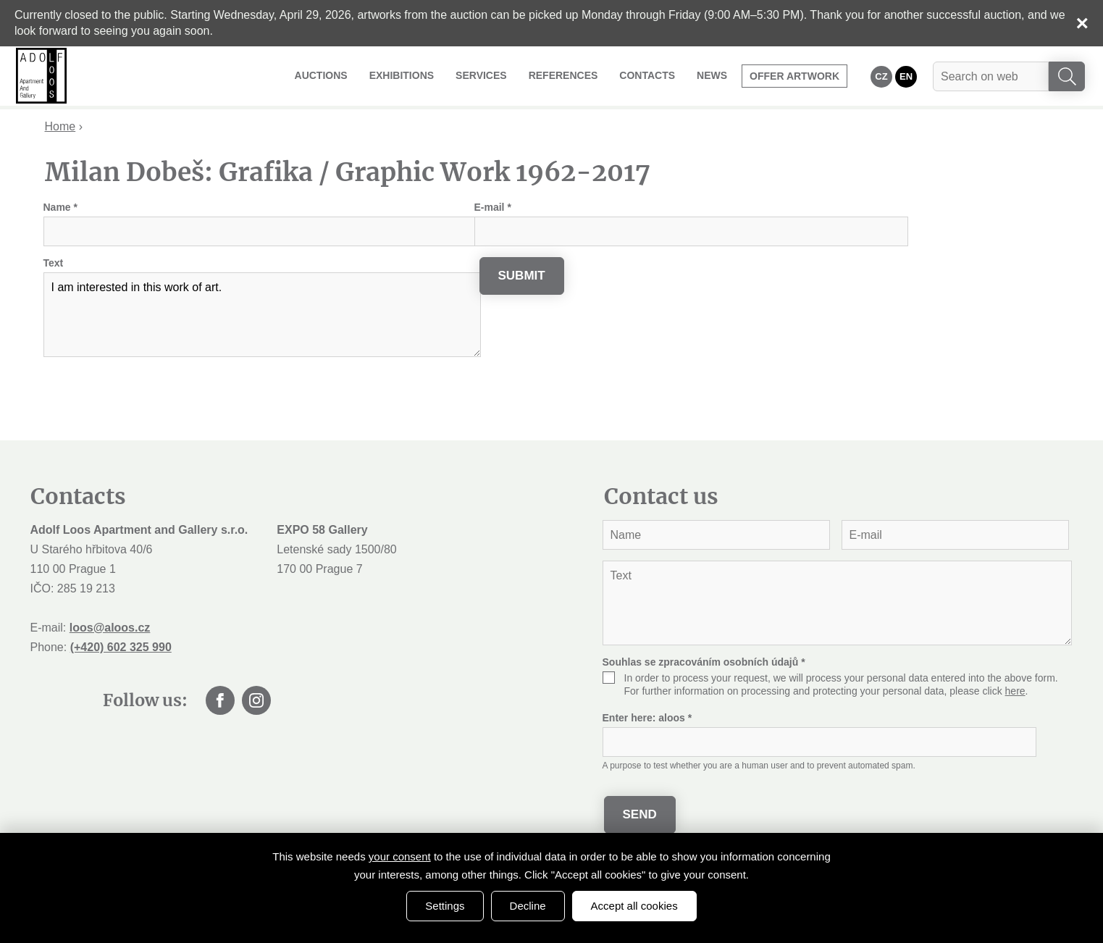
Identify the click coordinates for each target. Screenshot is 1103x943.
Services (481, 75)
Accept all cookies (634, 906)
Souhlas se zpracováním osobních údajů (704, 662)
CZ (881, 76)
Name (60, 207)
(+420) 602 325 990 (121, 647)
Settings (444, 906)
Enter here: (647, 718)
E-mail (492, 207)
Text (53, 263)
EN (906, 76)
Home (60, 126)
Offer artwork (794, 76)
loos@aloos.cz (110, 627)
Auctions (321, 75)
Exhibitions (401, 75)
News (712, 75)
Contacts (647, 75)
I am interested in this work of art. (262, 314)
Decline (528, 906)
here (1015, 691)
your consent (400, 856)
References (563, 75)
